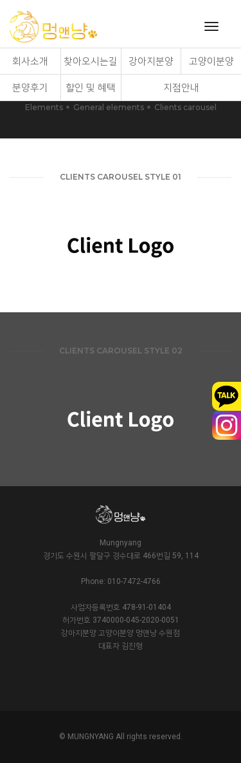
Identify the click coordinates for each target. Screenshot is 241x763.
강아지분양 (151, 61)
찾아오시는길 (91, 61)
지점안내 (181, 87)
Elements (44, 107)
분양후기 (30, 87)
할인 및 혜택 (91, 87)
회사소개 (30, 61)
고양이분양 (211, 61)
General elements (108, 107)
